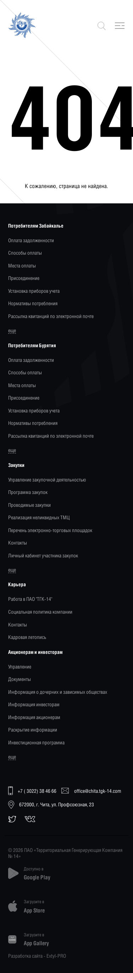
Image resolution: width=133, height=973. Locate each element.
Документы (19, 679)
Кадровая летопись (27, 637)
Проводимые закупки (29, 505)
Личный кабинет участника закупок (43, 555)
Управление (19, 667)
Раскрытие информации (32, 730)
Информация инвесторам (34, 704)
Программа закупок (28, 492)
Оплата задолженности (31, 240)
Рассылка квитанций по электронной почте (51, 316)
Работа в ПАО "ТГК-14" (30, 599)
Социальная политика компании (40, 612)
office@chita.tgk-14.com (91, 791)
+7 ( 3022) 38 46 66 (32, 791)
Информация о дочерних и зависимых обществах (57, 692)
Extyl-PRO (56, 956)
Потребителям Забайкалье (35, 226)
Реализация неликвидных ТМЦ (39, 517)
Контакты (17, 543)
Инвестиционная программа (36, 742)
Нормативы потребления (32, 303)
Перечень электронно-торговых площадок (50, 530)
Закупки (16, 465)
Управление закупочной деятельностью (47, 480)
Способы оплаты (25, 253)
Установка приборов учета (34, 291)
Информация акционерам (34, 717)
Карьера (17, 584)
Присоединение (23, 278)
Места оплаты (22, 265)
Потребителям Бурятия (32, 345)
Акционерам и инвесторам (35, 652)
